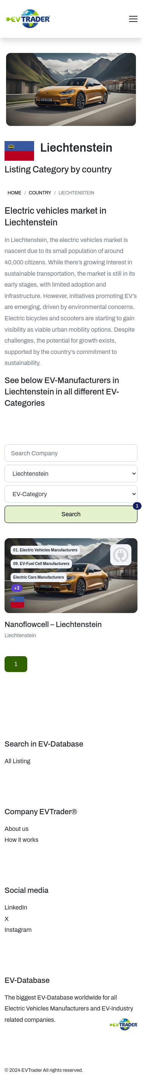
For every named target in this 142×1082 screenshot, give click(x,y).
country (40, 193)
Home (15, 193)
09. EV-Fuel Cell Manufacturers (41, 564)
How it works (21, 840)
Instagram (18, 930)
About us (16, 829)
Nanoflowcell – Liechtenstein (53, 624)
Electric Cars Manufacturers (38, 577)
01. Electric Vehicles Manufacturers (45, 550)
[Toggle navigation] (133, 19)
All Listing (17, 761)
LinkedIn (16, 907)
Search (99, 511)
